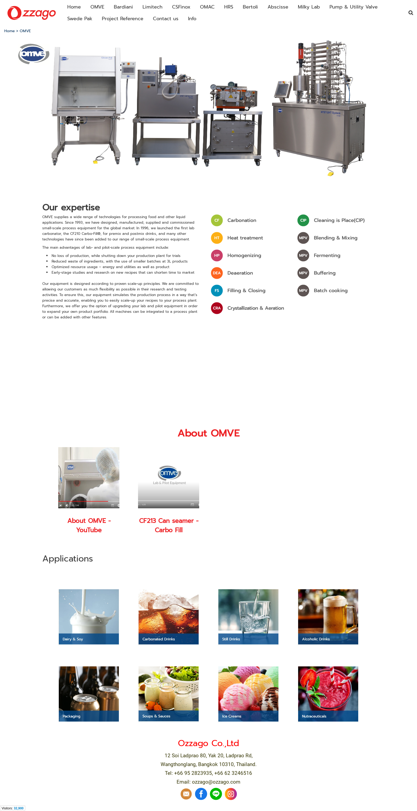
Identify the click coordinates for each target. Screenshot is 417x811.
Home (9, 31)
